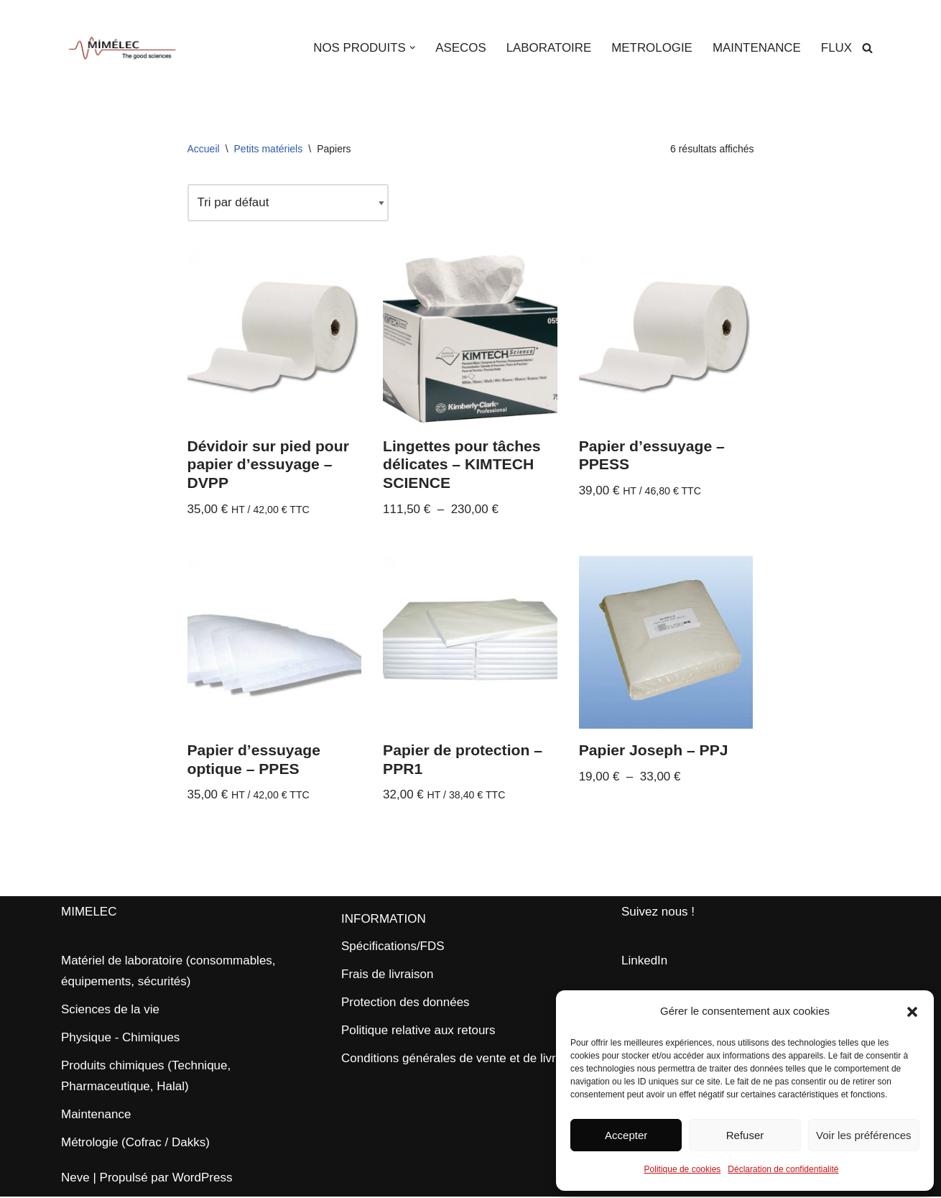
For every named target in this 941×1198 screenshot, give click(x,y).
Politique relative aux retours (418, 1031)
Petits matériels (268, 149)
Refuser (745, 1135)
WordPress (202, 1179)
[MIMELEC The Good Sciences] (122, 47)
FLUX (836, 48)
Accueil (203, 149)
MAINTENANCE (756, 48)
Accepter (626, 1135)
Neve (75, 1179)
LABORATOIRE (547, 48)
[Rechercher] (867, 47)
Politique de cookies (682, 1169)
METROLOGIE (650, 48)
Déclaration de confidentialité (783, 1169)
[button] (912, 1012)
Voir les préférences (864, 1135)
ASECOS (458, 48)
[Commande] (288, 203)
